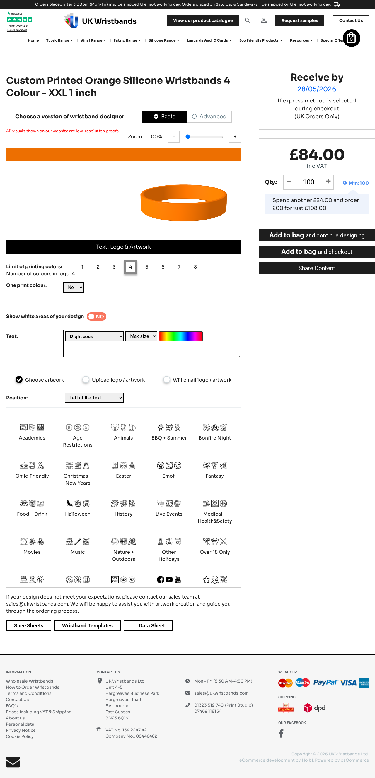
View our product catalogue (203, 20)
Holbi (307, 760)
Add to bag (317, 235)
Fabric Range (125, 40)
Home (33, 40)
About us (15, 718)
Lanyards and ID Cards (207, 40)
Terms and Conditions (29, 693)
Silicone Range (162, 40)
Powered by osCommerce (342, 760)
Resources (299, 40)
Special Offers (333, 40)
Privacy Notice (21, 730)
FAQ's (12, 705)
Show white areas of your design (45, 316)
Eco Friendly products (259, 40)
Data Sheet (152, 626)
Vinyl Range (91, 40)
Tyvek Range (57, 40)
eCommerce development (267, 760)
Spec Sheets (28, 626)
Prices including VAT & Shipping (38, 711)
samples (300, 20)
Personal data (20, 724)
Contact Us (17, 699)
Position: (17, 398)
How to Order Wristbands (32, 687)
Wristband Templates (87, 626)
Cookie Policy (20, 736)
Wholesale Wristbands (29, 681)
